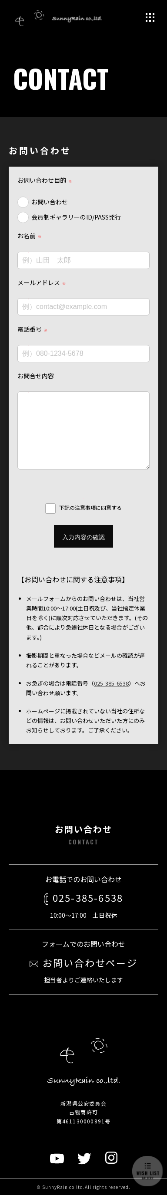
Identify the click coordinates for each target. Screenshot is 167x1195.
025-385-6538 (111, 683)
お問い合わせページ (83, 962)
